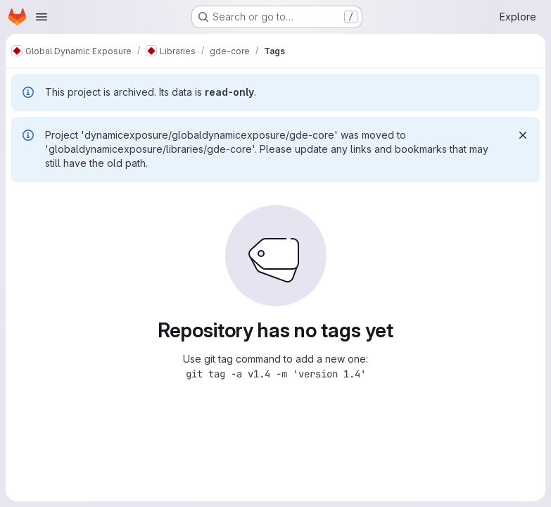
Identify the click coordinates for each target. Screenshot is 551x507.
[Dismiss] (522, 135)
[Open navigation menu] (41, 17)
